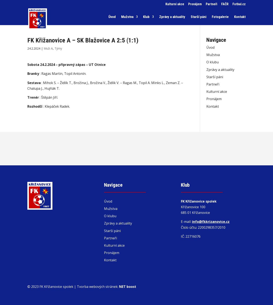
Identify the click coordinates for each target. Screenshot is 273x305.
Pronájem (195, 4)
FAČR (225, 4)
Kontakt (240, 17)
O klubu (212, 62)
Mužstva (127, 17)
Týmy (58, 48)
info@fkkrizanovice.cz (211, 221)
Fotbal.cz (239, 4)
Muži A (48, 48)
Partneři (211, 4)
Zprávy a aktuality (172, 17)
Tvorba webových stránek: (106, 286)
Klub (146, 17)
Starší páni (198, 17)
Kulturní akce (174, 4)
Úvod (112, 17)
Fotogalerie (220, 17)
